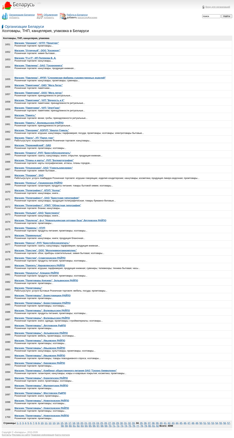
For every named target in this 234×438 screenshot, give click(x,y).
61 (74, 425)
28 (113, 423)
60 (70, 425)
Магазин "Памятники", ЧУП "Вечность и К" (39, 100)
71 (114, 425)
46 (185, 423)
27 (109, 423)
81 (153, 425)
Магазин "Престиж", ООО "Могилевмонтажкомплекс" (45, 250)
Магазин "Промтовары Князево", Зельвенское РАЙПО (46, 280)
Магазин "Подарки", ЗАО (29, 175)
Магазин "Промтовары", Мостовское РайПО (40, 393)
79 (145, 425)
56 (224, 423)
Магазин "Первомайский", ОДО (32, 145)
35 (141, 423)
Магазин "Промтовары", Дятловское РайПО (40, 325)
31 (125, 423)
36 (145, 423)
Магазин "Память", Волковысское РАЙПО (39, 122)
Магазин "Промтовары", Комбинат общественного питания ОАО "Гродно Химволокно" (65, 370)
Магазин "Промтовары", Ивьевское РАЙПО (39, 340)
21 (85, 423)
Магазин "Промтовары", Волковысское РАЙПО (42, 310)
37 (149, 423)
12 (50, 423)
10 (42, 423)
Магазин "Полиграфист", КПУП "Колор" (37, 190)
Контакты (6, 435)
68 (102, 425)
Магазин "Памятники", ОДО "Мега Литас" (38, 85)
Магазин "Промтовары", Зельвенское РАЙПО (41, 333)
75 (130, 425)
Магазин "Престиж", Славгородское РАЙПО (40, 258)
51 (204, 423)
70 (110, 425)
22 (89, 423)
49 (196, 423)
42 (169, 423)
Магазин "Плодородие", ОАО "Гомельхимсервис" (43, 167)
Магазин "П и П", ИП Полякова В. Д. (35, 58)
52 (208, 423)
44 (177, 423)
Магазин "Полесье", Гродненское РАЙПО (38, 182)
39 (157, 423)
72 (117, 425)
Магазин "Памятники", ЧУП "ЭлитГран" (37, 107)
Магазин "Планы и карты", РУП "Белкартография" (44, 160)
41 (165, 423)
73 (121, 425)
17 (70, 423)
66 (94, 425)
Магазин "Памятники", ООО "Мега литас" (38, 92)
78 (141, 425)
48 (193, 423)
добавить (14, 17)
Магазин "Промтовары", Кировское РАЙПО (39, 363)
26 (105, 423)
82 (157, 425)
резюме (93, 17)
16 (66, 423)
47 (189, 423)
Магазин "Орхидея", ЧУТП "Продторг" (36, 43)
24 (97, 423)
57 (228, 423)
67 (98, 425)
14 (58, 423)
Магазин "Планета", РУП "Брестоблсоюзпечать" (42, 152)
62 (78, 425)
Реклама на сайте (21, 435)
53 (212, 423)
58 (62, 425)
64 (86, 425)
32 (129, 423)
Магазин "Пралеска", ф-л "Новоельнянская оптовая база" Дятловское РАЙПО (60, 220)
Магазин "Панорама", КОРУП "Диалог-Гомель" (41, 130)
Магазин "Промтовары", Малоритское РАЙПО (41, 385)
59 (66, 425)
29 (117, 423)
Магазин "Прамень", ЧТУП (29, 228)
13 (54, 423)
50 (200, 423)
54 (216, 423)
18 (74, 423)
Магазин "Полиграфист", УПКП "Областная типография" (47, 205)
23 (93, 423)
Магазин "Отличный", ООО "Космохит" (37, 50)
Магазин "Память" (25, 115)
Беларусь (20, 432)
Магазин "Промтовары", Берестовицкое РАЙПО (42, 295)
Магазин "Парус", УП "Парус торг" (34, 137)
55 (220, 423)
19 (77, 423)
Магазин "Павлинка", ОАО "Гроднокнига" (38, 65)
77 (137, 425)
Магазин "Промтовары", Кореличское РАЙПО (41, 378)
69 (106, 425)
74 (125, 425)
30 (121, 423)
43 (173, 423)
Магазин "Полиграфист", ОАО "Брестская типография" (47, 197)
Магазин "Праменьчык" (28, 235)
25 (101, 423)
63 (82, 425)
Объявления (51, 14)
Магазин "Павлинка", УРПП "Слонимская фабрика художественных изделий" (60, 77)
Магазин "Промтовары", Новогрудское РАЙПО (41, 400)
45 (181, 423)
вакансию (83, 17)
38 (153, 423)
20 (81, 423)
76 (133, 425)
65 (90, 425)
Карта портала (62, 435)
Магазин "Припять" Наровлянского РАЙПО (39, 265)
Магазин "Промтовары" (28, 288)
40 (161, 423)
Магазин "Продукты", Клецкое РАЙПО (36, 273)
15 (62, 423)
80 (149, 425)
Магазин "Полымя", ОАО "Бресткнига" (37, 212)
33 (133, 423)
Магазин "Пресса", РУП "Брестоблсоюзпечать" (42, 243)
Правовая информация (42, 435)
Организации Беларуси (24, 27)
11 (46, 423)
